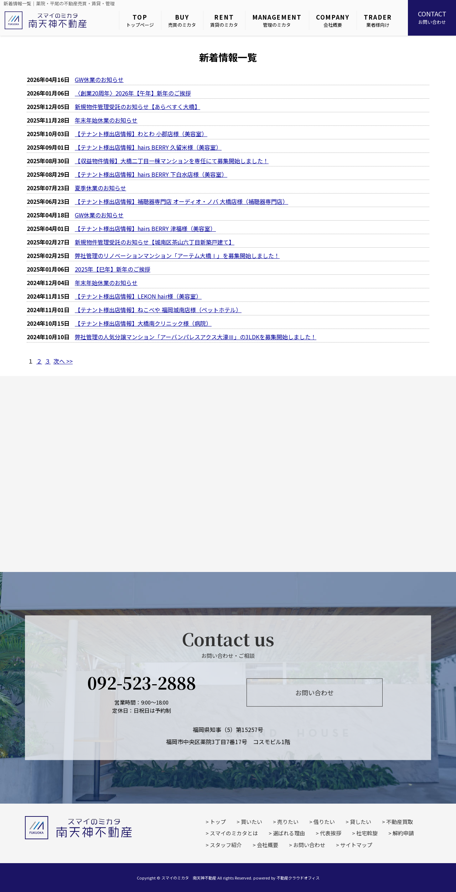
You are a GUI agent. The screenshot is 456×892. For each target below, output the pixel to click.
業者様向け (378, 20)
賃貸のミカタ (224, 20)
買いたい (251, 821)
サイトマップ (356, 845)
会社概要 (332, 20)
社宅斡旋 (367, 833)
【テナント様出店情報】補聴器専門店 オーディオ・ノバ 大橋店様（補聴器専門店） (181, 201)
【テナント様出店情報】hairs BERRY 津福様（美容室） (145, 228)
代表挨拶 (330, 833)
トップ (218, 821)
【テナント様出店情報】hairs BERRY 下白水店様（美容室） (151, 174)
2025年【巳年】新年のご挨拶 (112, 269)
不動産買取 (399, 821)
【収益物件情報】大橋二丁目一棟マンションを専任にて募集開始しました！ (172, 160)
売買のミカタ (182, 20)
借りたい (324, 821)
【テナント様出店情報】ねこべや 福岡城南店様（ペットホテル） (158, 309)
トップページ (140, 20)
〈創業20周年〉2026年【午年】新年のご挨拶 (133, 93)
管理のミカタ (277, 20)
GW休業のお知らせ (99, 79)
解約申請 (403, 833)
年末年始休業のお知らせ (106, 120)
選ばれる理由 (289, 833)
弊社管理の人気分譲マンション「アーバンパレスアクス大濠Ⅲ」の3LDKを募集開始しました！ (195, 336)
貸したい (360, 821)
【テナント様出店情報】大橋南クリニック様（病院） (143, 323)
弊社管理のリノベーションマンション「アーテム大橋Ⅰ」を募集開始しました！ (177, 255)
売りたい (288, 821)
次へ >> (63, 361)
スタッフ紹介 (226, 845)
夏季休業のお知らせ (100, 188)
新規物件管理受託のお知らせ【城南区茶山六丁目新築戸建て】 (154, 242)
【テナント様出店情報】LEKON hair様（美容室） (138, 296)
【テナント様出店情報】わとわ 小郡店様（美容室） (141, 133)
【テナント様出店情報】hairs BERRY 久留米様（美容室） (148, 147)
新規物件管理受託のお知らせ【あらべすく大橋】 (137, 106)
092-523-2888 (141, 682)
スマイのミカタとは (234, 833)
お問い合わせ (432, 17)
